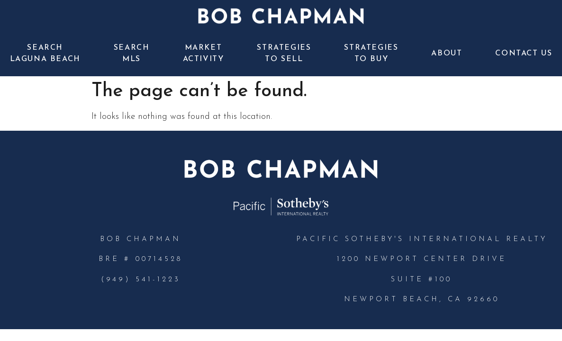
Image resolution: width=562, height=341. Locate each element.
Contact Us (523, 53)
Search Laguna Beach (45, 53)
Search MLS (132, 53)
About (446, 53)
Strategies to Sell (284, 53)
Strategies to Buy (371, 53)
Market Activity (203, 53)
